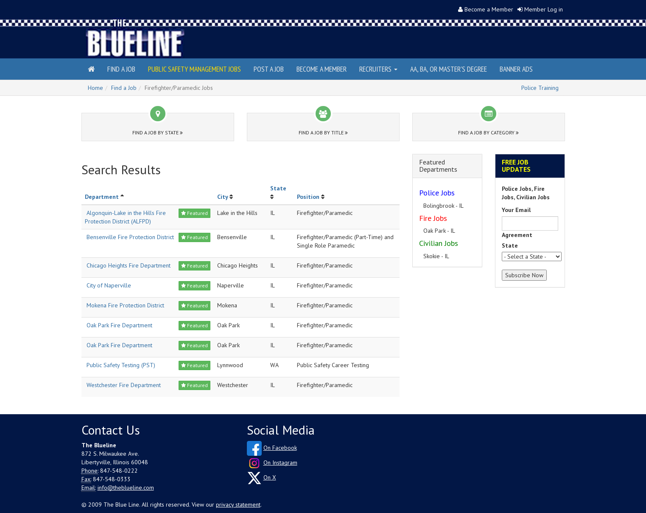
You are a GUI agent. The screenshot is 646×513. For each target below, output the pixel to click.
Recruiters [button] (378, 69)
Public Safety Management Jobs (194, 69)
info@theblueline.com (126, 487)
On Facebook (280, 448)
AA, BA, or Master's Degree (448, 69)
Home (95, 88)
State (278, 188)
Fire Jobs (433, 218)
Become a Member (488, 9)
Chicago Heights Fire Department (129, 265)
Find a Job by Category (488, 132)
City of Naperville (109, 285)
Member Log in (543, 9)
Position (308, 197)
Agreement (517, 235)
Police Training (540, 88)
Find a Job (121, 69)
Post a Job (269, 69)
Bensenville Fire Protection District (130, 237)
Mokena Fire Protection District (125, 305)
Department (102, 197)
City (222, 197)
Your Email (516, 210)
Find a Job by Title (323, 132)
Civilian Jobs (438, 243)
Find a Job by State (157, 132)
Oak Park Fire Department (119, 325)
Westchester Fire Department (124, 385)
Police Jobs (437, 193)
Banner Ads (516, 69)
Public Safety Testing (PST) (121, 365)
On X (269, 477)
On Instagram (280, 462)
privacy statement (238, 504)
